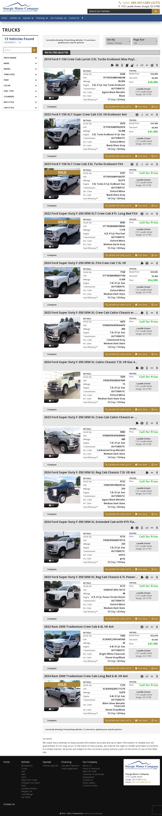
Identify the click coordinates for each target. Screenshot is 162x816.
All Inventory (27, 765)
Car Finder (26, 797)
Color (20, 85)
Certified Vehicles (29, 788)
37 (51, 296)
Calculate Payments (70, 765)
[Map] (144, 779)
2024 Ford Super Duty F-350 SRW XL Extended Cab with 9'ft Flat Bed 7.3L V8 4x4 (91, 522)
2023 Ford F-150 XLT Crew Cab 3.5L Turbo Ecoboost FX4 (83, 164)
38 (51, 98)
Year (20, 80)
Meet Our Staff (89, 771)
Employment (88, 777)
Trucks (24, 768)
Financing (42, 18)
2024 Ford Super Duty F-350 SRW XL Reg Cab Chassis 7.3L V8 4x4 (89, 473)
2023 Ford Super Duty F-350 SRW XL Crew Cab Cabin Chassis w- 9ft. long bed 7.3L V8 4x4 (91, 313)
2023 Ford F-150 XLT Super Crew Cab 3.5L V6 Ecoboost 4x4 (85, 114)
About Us (87, 765)
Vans (23, 774)
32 (51, 197)
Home (4, 18)
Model (20, 68)
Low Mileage (27, 794)
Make (20, 63)
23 (51, 709)
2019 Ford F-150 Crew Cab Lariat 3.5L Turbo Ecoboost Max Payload (91, 59)
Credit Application (69, 768)
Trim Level (20, 74)
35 (51, 147)
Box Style (20, 102)
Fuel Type (20, 91)
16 (51, 401)
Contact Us (74, 18)
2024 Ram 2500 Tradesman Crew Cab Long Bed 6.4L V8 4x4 (86, 677)
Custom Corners (90, 785)
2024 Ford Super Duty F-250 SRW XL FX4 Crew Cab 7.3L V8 (85, 263)
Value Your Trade (29, 780)
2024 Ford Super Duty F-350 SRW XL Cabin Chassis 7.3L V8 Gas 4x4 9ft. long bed (91, 362)
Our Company (58, 18)
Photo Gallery (89, 782)
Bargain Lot (26, 791)
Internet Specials (50, 765)
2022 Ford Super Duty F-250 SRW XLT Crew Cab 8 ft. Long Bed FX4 (90, 214)
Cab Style (20, 107)
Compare (51, 106)
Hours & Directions (91, 768)
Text (154, 106)
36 (51, 246)
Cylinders (20, 96)
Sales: (139, 3)
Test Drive (141, 106)
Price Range (20, 57)
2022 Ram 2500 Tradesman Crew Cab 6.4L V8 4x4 (78, 627)
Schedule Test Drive (30, 782)
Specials (28, 18)
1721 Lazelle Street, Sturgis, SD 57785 (139, 6)
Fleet (23, 785)
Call (118, 106)
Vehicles (15, 18)
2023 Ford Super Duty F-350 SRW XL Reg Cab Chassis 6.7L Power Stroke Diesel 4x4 (91, 577)
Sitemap (99, 813)
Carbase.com (88, 813)
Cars (23, 771)
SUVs (23, 777)
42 (51, 561)
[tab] (20, 57)
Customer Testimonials (93, 774)
